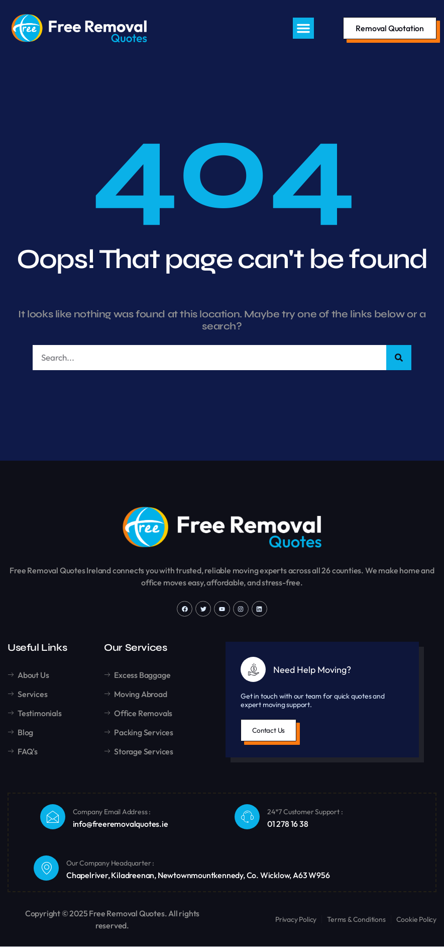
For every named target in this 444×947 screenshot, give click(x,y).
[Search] (398, 358)
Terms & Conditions (356, 919)
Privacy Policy (295, 919)
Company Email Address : (112, 812)
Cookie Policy (416, 919)
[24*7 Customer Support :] (247, 817)
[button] (303, 28)
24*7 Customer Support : (305, 812)
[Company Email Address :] (52, 817)
